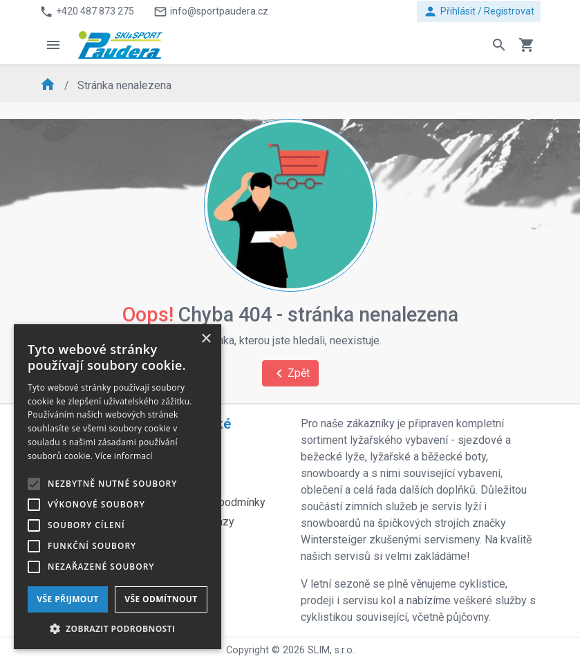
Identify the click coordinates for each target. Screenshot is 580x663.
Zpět (290, 373)
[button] (117, 628)
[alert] (117, 486)
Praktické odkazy (200, 432)
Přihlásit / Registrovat (478, 11)
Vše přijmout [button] (67, 599)
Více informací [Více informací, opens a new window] (124, 456)
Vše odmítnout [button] (160, 599)
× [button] (205, 339)
